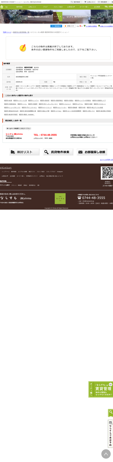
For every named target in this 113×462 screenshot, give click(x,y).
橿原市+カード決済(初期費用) (72, 111)
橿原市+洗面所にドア (99, 100)
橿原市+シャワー (33, 100)
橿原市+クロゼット (100, 104)
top (6, 7)
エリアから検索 (22, 171)
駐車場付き (32, 185)
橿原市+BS (82, 107)
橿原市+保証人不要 (43, 111)
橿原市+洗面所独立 (57, 100)
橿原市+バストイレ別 (20, 100)
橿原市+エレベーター (60, 107)
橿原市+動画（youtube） (27, 114)
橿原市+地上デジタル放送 (95, 107)
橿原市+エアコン (78, 104)
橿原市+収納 (88, 104)
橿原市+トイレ (22, 104)
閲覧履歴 (102, 2)
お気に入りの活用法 (106, 26)
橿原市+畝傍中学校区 (11, 114)
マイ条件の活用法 (91, 26)
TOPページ (7, 32)
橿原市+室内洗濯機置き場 (28, 111)
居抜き (25, 185)
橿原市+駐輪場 (72, 107)
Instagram (60, 171)
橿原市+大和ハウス (89, 111)
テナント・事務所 (17, 185)
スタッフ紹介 (58, 7)
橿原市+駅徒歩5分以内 (11, 111)
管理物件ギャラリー (32, 176)
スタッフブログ (50, 171)
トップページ (5, 171)
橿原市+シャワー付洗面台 (83, 100)
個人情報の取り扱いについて (54, 176)
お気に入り (32, 7)
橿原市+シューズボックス (12, 107)
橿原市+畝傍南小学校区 (103, 111)
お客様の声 (71, 7)
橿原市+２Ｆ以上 (56, 111)
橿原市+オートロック (45, 107)
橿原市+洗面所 (32, 104)
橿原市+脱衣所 (44, 100)
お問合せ (42, 176)
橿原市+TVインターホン (29, 107)
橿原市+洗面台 (68, 100)
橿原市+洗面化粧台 (10, 104)
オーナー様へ (84, 7)
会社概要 (97, 7)
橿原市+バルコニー (65, 104)
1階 (38, 185)
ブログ (45, 7)
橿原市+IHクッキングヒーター (48, 104)
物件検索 (19, 7)
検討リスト (32, 171)
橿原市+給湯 (8, 100)
